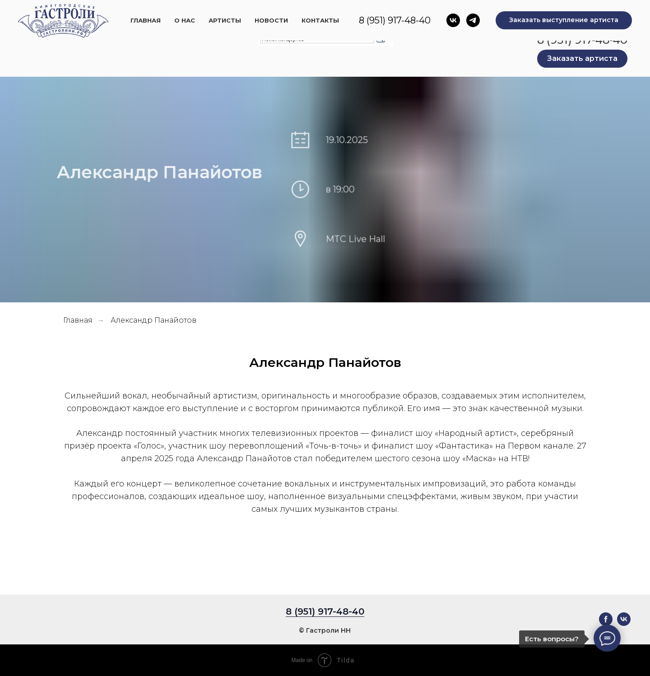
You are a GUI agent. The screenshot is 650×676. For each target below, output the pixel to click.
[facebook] (606, 623)
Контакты (414, 11)
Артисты (315, 11)
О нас (273, 11)
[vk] (624, 623)
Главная (232, 11)
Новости (363, 11)
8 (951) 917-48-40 (582, 39)
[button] (582, 59)
